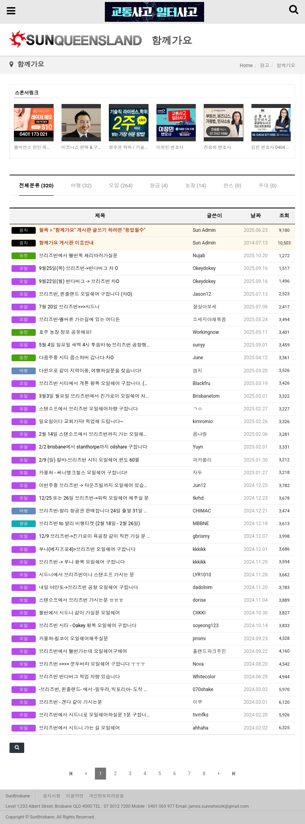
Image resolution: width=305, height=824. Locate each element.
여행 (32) (81, 186)
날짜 (256, 216)
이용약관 (74, 796)
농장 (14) (195, 186)
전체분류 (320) (36, 186)
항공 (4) (159, 186)
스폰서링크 (27, 93)
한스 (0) (232, 186)
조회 (284, 216)
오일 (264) (121, 186)
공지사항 (51, 796)
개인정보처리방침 (106, 796)
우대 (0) (268, 186)
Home (246, 65)
